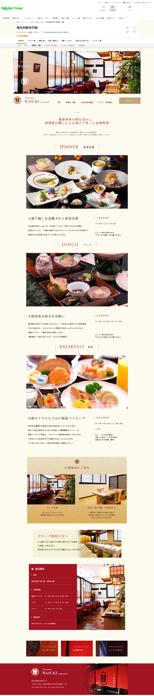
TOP (19, 45)
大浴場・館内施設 (51, 45)
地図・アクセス (66, 41)
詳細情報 (82, 45)
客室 (25, 45)
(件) (36, 32)
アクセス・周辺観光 (67, 45)
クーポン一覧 (96, 41)
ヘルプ (99, 2)
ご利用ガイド (107, 2)
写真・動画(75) (53, 41)
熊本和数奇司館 (27, 27)
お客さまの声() (82, 41)
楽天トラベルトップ (22, 22)
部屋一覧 (42, 41)
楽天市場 (137, 2)
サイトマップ (117, 2)
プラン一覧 (31, 41)
